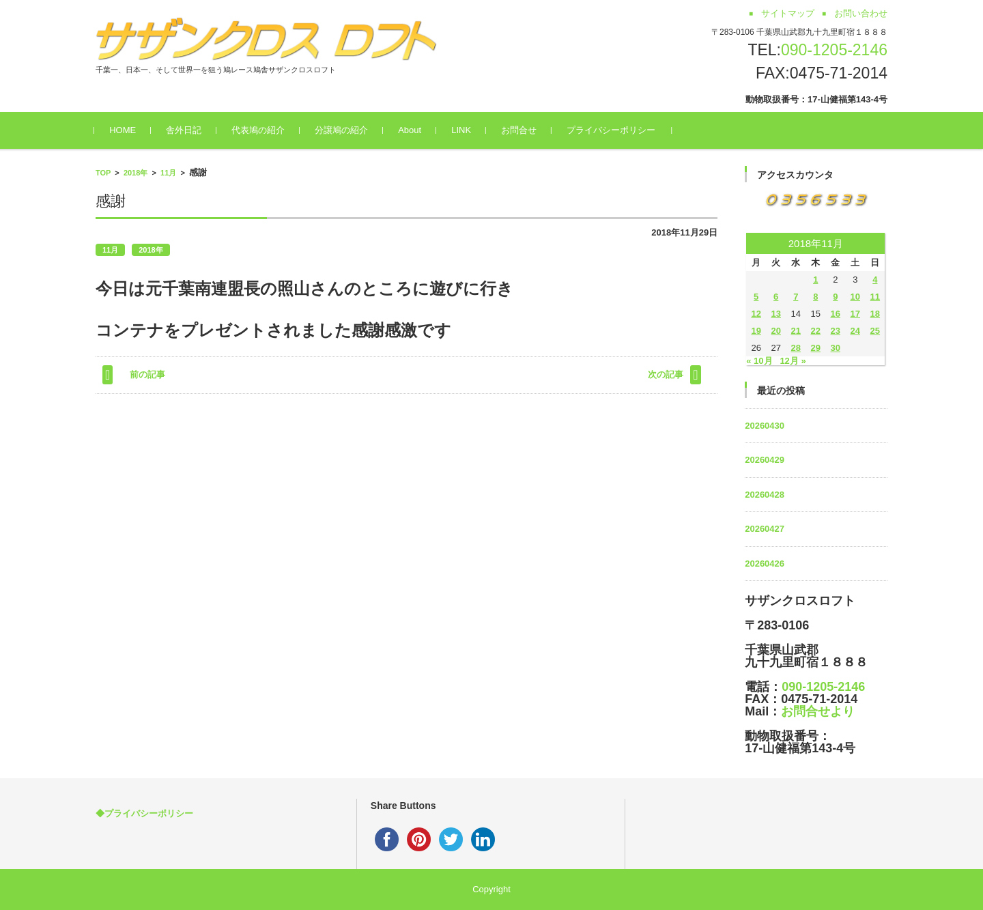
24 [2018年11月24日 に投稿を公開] (855, 331)
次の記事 (665, 374)
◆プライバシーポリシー (144, 813)
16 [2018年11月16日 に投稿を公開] (835, 314)
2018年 (135, 173)
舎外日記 (185, 130)
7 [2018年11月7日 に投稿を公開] (795, 297)
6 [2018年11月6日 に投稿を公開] (775, 297)
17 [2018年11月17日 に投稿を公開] (855, 314)
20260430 (764, 426)
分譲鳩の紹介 (342, 130)
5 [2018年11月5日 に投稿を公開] (756, 297)
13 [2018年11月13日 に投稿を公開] (775, 314)
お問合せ (520, 130)
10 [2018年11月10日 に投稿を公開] (855, 297)
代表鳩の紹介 (259, 130)
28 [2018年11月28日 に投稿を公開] (796, 348)
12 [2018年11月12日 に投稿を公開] (755, 314)
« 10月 (759, 361)
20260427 (764, 529)
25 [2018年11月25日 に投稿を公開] (875, 331)
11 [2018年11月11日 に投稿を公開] (875, 297)
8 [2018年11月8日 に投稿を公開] (815, 297)
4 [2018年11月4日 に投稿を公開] (874, 279)
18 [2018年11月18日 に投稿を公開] (875, 314)
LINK (462, 130)
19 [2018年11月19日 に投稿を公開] (755, 331)
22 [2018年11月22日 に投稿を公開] (816, 331)
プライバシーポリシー (612, 130)
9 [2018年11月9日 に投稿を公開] (835, 297)
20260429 (764, 460)
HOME (124, 130)
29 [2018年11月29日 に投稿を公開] (816, 348)
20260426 (764, 563)
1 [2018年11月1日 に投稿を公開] (815, 279)
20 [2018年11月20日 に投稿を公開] (775, 331)
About (411, 130)
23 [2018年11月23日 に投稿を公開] (835, 331)
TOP (103, 173)
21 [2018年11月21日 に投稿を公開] (796, 331)
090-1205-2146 (834, 50)
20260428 (764, 494)
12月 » (793, 361)
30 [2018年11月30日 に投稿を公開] (835, 348)
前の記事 (147, 374)
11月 (168, 173)
